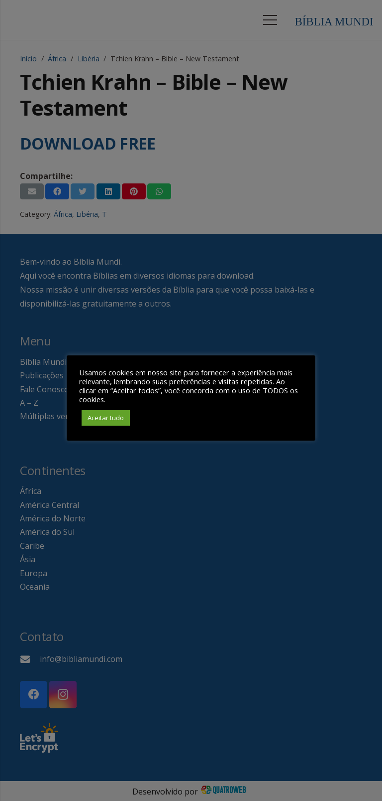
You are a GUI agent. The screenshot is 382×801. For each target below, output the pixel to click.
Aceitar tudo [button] (106, 417)
